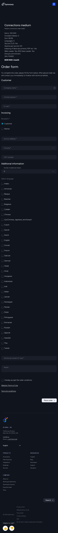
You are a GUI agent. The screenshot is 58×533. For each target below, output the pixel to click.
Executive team (7, 487)
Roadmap (5, 465)
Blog (31, 459)
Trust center (20, 513)
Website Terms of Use (9, 385)
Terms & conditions (8, 391)
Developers (33, 462)
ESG (18, 519)
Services (5, 468)
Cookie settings (21, 516)
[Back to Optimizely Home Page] (8, 4)
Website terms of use (23, 510)
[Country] (29, 148)
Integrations (6, 462)
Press (4, 490)
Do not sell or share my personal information (29, 522)
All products (6, 457)
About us (5, 479)
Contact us (6, 437)
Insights (32, 457)
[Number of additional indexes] (29, 171)
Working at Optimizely (9, 481)
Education (33, 468)
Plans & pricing (7, 459)
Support (32, 465)
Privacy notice (21, 507)
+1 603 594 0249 (12, 439)
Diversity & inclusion (9, 484)
